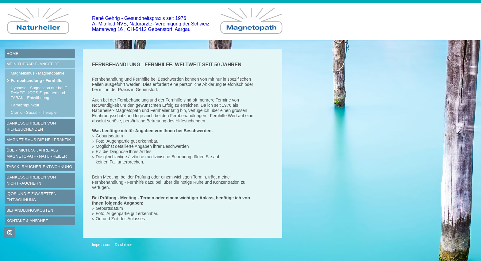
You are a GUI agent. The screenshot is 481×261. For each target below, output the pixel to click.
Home (12, 53)
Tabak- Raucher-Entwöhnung (39, 166)
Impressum (101, 245)
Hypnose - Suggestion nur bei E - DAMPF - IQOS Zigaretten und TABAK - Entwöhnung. (40, 93)
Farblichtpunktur (25, 105)
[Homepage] (40, 38)
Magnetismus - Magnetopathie (37, 73)
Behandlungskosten (29, 210)
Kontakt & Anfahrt (27, 220)
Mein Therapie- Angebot (32, 64)
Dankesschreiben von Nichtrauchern (31, 180)
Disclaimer (123, 245)
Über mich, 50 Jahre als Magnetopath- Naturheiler (36, 153)
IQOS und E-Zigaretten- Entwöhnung (32, 196)
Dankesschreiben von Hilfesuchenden (31, 126)
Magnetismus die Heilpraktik (38, 139)
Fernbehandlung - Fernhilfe (36, 80)
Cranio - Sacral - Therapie (33, 112)
